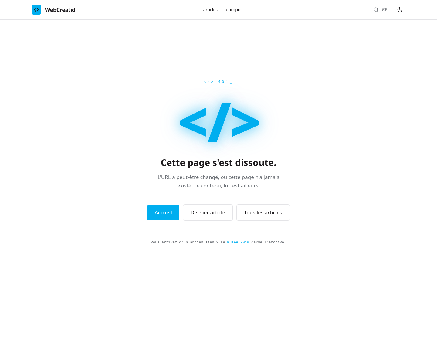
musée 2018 (238, 242)
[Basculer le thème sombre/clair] (400, 9)
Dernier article (208, 212)
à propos (233, 9)
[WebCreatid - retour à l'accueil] (53, 10)
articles (210, 9)
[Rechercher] (380, 9)
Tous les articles (263, 212)
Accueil (163, 212)
